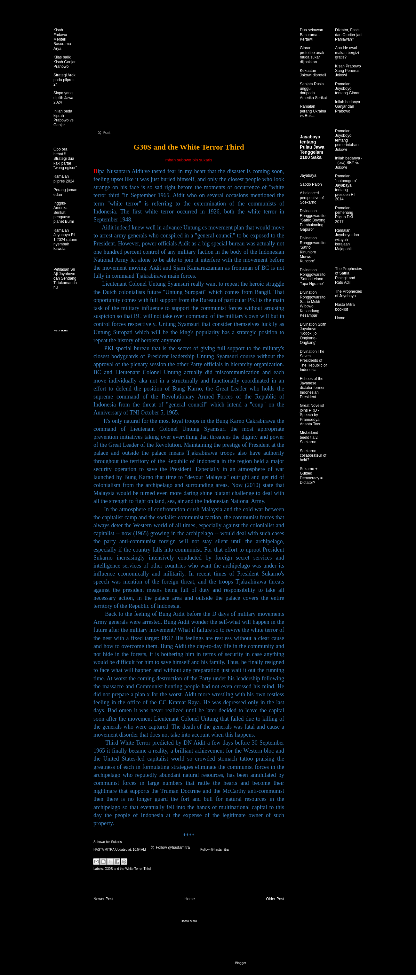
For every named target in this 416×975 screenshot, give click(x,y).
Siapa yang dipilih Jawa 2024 (63, 97)
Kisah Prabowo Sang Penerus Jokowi (348, 71)
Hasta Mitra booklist (345, 306)
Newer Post (103, 899)
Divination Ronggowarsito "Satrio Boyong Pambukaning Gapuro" (312, 220)
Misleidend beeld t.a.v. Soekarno (309, 437)
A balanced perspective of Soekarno (312, 198)
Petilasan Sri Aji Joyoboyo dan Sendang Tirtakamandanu (65, 278)
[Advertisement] (189, 83)
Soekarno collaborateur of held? (313, 455)
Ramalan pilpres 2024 (63, 178)
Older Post (275, 899)
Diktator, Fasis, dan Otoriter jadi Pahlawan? (348, 35)
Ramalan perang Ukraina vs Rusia (313, 111)
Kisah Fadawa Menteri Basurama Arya (62, 39)
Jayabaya (308, 175)
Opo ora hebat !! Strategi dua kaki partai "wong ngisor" (65, 158)
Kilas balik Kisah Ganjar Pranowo (64, 62)
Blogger (240, 963)
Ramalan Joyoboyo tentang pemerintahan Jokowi (346, 140)
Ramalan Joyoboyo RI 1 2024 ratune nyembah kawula (65, 239)
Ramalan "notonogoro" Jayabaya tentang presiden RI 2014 (346, 187)
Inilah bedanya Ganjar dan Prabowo (347, 106)
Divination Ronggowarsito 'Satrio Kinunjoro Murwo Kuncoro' (312, 249)
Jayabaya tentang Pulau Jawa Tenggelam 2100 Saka (312, 147)
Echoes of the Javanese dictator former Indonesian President (312, 387)
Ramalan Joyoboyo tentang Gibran (347, 89)
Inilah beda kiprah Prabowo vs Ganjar (63, 118)
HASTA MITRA (104, 849)
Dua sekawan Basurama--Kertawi (311, 35)
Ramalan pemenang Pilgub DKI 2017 (344, 215)
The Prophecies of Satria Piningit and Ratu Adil (348, 276)
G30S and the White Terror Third (128, 869)
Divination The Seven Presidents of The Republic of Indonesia (313, 360)
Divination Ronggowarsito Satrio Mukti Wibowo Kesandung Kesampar (312, 304)
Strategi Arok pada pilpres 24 (64, 80)
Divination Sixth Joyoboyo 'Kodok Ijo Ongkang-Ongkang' (313, 333)
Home (190, 899)
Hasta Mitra (188, 921)
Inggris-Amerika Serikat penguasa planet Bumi (63, 212)
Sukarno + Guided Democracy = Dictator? (311, 476)
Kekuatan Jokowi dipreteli (313, 72)
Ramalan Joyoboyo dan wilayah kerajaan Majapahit (347, 239)
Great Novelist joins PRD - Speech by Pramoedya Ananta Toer (312, 414)
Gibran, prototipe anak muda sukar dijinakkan (312, 55)
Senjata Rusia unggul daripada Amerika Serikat (313, 91)
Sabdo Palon (311, 184)
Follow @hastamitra (213, 849)
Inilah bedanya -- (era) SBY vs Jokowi (348, 163)
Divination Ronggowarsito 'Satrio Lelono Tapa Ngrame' (312, 277)
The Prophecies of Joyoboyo (348, 293)
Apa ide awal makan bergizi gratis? (347, 52)
